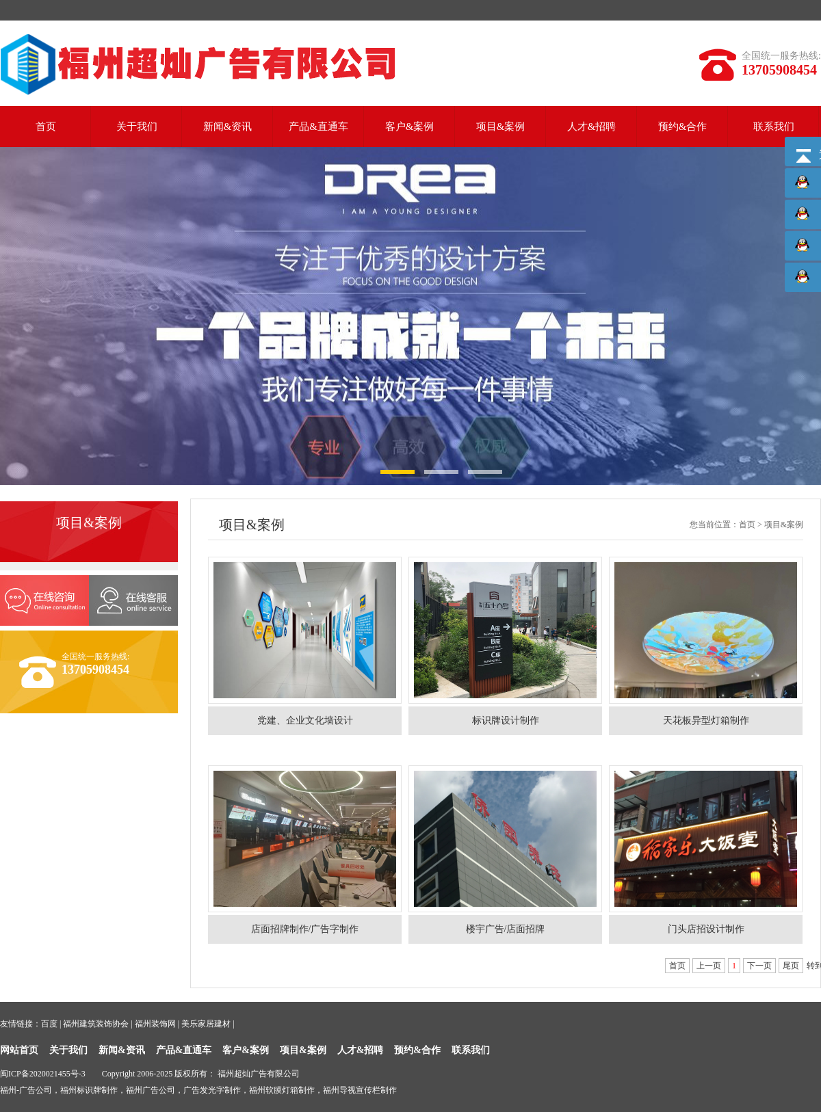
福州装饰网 (155, 1024)
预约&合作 (682, 126)
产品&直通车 (318, 126)
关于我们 (136, 126)
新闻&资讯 (227, 126)
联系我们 (773, 126)
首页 (46, 126)
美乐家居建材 (206, 1024)
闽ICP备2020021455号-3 (43, 1073)
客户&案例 (409, 126)
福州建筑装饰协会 (96, 1024)
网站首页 (19, 1050)
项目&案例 (500, 126)
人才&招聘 (591, 126)
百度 (49, 1024)
